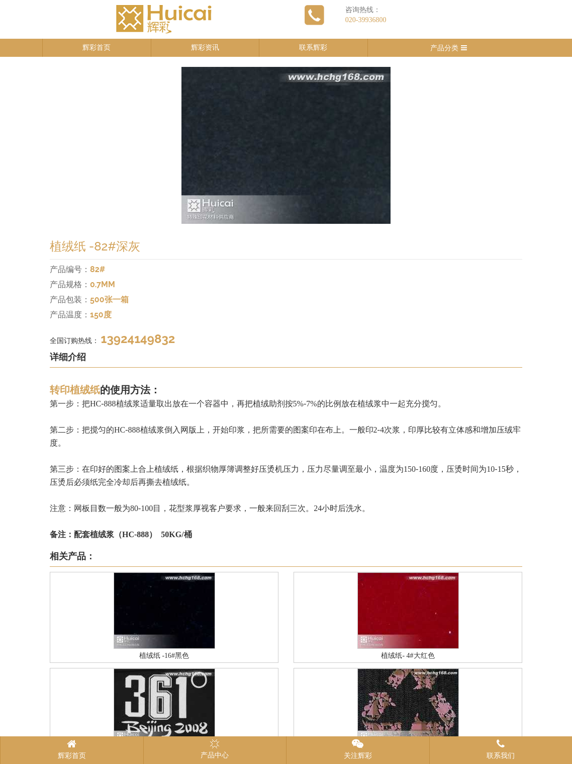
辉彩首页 (96, 47)
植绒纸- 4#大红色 (407, 655)
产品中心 (215, 749)
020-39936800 (366, 20)
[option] (286, 145)
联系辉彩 (313, 47)
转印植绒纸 (75, 389)
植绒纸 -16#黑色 (164, 655)
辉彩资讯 (205, 47)
